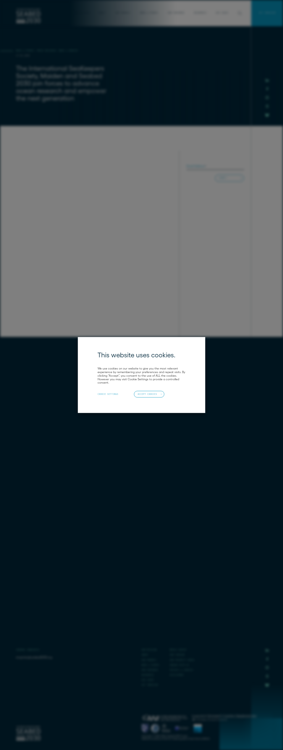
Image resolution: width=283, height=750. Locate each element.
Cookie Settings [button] (108, 394)
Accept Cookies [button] (147, 394)
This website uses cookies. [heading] (136, 355)
